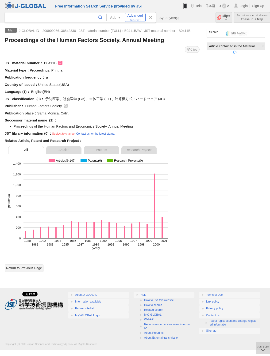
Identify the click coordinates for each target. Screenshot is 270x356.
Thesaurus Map (251, 17)
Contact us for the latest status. (95, 133)
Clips (226, 17)
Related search (153, 309)
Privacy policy (214, 308)
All (26, 150)
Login (243, 6)
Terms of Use (214, 294)
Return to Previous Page (24, 268)
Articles (63, 150)
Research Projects (139, 150)
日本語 (210, 6)
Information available (88, 301)
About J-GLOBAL (86, 294)
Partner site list (84, 308)
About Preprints (154, 332)
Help (198, 6)
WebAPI (149, 319)
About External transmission (161, 337)
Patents (101, 150)
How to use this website (159, 300)
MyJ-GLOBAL (153, 314)
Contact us (213, 315)
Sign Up (258, 6)
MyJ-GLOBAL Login (87, 315)
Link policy (212, 301)
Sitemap (211, 330)
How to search (153, 305)
